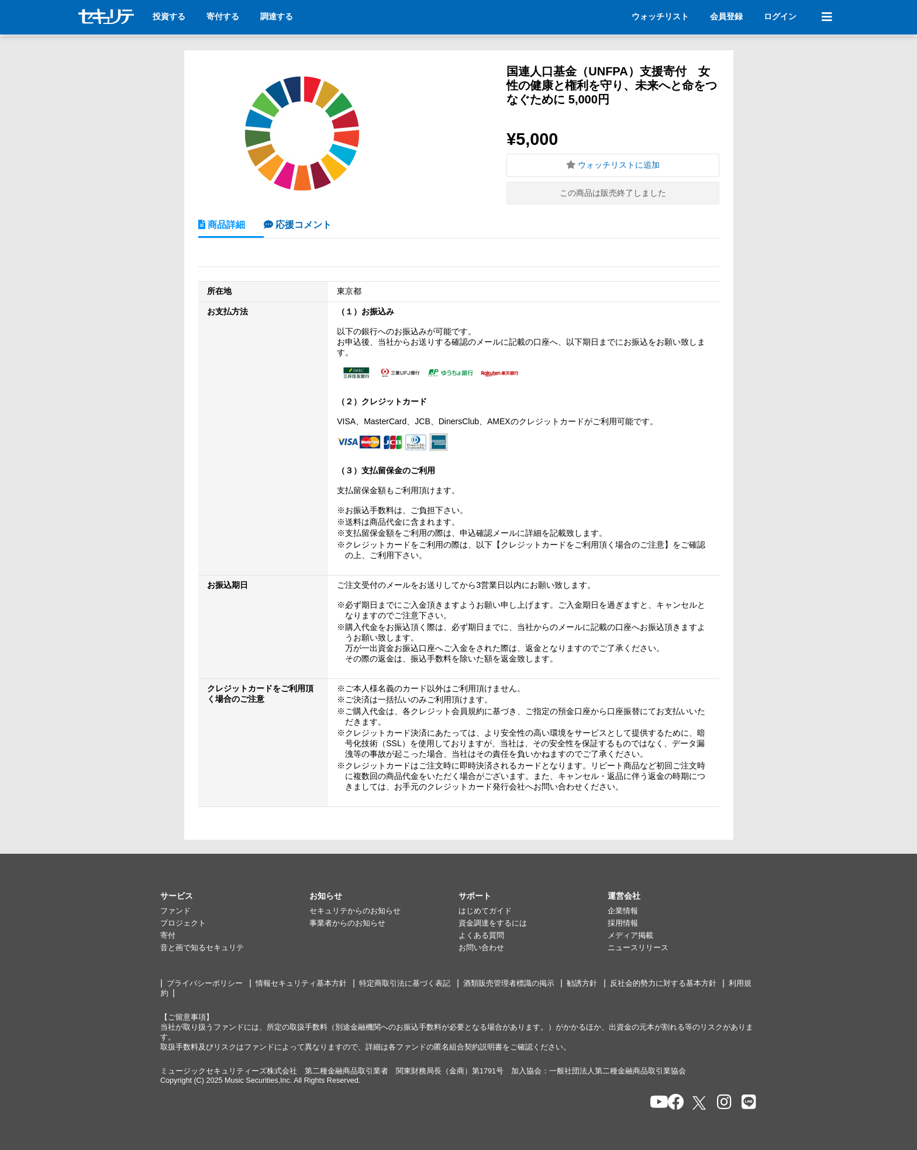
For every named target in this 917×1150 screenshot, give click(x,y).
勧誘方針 (582, 983)
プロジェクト (183, 923)
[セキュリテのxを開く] (700, 1103)
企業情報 (623, 911)
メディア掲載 (630, 935)
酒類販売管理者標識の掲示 (508, 983)
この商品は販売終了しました (613, 193)
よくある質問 (481, 935)
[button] (234, 896)
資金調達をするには (492, 923)
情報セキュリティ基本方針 (301, 983)
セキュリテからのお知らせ (355, 911)
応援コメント (302, 224)
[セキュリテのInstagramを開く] (721, 1103)
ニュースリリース (638, 948)
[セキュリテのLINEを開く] (746, 1103)
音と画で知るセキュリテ (202, 948)
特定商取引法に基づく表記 (404, 983)
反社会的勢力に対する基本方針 (663, 983)
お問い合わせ (481, 948)
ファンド (175, 911)
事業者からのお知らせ (347, 923)
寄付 (167, 935)
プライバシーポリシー (205, 983)
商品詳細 (225, 224)
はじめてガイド (485, 911)
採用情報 (623, 923)
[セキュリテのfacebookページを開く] (672, 1103)
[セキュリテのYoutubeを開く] (654, 1103)
